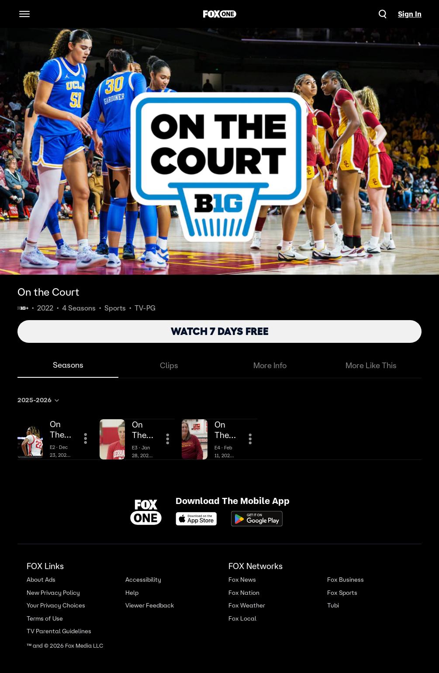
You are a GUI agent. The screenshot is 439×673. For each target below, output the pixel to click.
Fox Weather (246, 605)
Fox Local (242, 618)
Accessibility (143, 579)
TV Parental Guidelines (59, 631)
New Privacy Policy (53, 592)
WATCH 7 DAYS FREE (220, 331)
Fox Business (345, 579)
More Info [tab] (270, 365)
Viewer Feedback (149, 605)
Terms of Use (45, 618)
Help (131, 592)
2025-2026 (38, 400)
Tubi (333, 605)
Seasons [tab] (68, 365)
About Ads (41, 579)
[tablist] (219, 365)
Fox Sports (342, 592)
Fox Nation (243, 592)
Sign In (410, 14)
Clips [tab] (169, 365)
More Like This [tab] (371, 365)
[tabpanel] (219, 426)
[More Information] (86, 438)
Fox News (242, 579)
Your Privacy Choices (56, 605)
